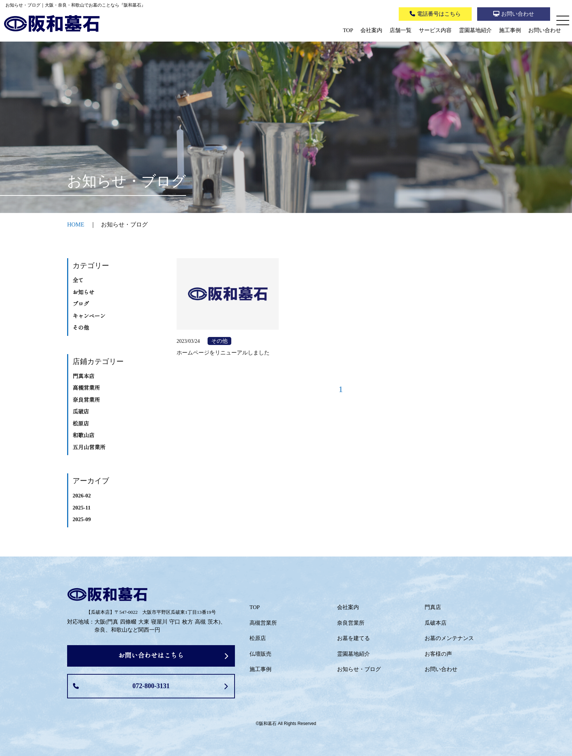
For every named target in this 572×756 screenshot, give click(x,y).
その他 (81, 328)
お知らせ (83, 292)
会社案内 (371, 30)
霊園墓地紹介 (475, 30)
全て (78, 280)
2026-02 (82, 496)
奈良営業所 (86, 400)
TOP (348, 30)
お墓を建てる (353, 638)
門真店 (433, 607)
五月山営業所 (89, 447)
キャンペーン (89, 316)
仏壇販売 (260, 654)
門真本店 (83, 376)
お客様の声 (438, 654)
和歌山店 (83, 435)
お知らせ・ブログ (359, 669)
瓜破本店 (436, 623)
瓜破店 (81, 412)
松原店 (81, 424)
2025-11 (81, 508)
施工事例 (510, 30)
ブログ (81, 304)
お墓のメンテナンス (449, 638)
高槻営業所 (86, 388)
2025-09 (82, 519)
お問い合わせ (544, 30)
